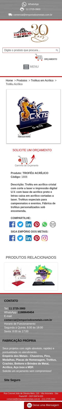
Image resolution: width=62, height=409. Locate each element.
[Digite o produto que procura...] (31, 50)
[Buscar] (57, 50)
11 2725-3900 (33, 9)
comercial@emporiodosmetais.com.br (32, 14)
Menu (31, 67)
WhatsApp (33, 4)
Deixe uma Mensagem (43, 405)
